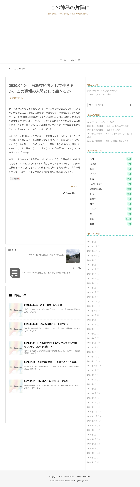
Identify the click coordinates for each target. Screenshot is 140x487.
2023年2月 (93, 292)
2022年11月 (93, 306)
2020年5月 (93, 444)
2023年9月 (93, 260)
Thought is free (84, 481)
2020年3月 (93, 453)
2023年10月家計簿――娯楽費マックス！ (104, 130)
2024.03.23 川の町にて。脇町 (100, 122)
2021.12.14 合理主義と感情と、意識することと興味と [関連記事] (51, 362)
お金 (111, 179)
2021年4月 (93, 393)
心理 (111, 159)
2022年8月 (93, 320)
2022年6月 (93, 329)
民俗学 (111, 199)
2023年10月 (93, 255)
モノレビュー (111, 184)
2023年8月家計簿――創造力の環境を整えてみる (108, 141)
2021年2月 (93, 402)
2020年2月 (93, 457)
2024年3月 (93, 242)
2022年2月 (93, 347)
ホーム (13, 69)
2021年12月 (93, 356)
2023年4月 (93, 283)
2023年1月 (93, 297)
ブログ (111, 209)
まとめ (111, 164)
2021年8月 (93, 375)
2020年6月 (93, 439)
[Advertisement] (70, 37)
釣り (111, 194)
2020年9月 (93, 425)
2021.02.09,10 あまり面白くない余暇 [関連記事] (43, 305)
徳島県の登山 (111, 189)
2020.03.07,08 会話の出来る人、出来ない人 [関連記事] (46, 324)
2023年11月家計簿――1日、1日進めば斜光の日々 (108, 126)
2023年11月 (93, 251)
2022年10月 (93, 311)
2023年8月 (93, 265)
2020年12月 (94, 412)
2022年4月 (93, 338)
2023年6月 (93, 274)
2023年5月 (93, 278)
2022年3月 (93, 343)
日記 (23, 69)
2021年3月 (93, 398)
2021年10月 (94, 366)
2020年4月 (93, 448)
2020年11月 (94, 416)
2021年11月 (93, 361)
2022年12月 (93, 301)
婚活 (111, 224)
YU (77, 193)
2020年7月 (93, 435)
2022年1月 (93, 352)
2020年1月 (93, 462)
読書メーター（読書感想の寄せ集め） (103, 91)
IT (111, 214)
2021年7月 (93, 379)
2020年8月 (93, 430)
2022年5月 (93, 333)
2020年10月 (94, 421)
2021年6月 (93, 384)
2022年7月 (93, 324)
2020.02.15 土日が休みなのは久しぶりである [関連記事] (46, 381)
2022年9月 (93, 315)
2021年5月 (93, 389)
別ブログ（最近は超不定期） (99, 94)
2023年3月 (93, 288)
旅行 (111, 169)
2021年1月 (93, 407)
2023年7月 (93, 269)
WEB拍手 (15, 179)
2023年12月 (93, 246)
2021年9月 (93, 370)
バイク (111, 174)
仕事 (111, 204)
